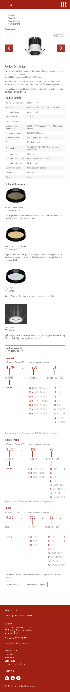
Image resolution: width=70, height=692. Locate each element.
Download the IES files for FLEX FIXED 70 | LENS (26, 584)
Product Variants (14, 23)
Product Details (14, 21)
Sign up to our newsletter (19, 615)
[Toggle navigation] (5, 5)
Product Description (15, 18)
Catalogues (10, 660)
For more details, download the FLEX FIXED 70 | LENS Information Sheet (33, 576)
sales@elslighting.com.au (16, 643)
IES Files (9, 654)
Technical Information (15, 664)
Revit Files (10, 657)
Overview (11, 15)
